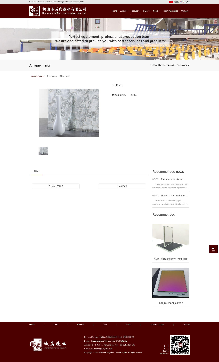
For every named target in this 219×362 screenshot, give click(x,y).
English (185, 2)
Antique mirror (183, 65)
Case (105, 325)
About (56, 325)
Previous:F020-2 (56, 186)
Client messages (157, 325)
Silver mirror (65, 76)
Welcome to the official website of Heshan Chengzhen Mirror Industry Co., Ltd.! (56, 2)
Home (161, 65)
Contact (186, 325)
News (128, 325)
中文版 (174, 2)
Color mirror (52, 76)
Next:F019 (122, 186)
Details (37, 171)
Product (170, 65)
